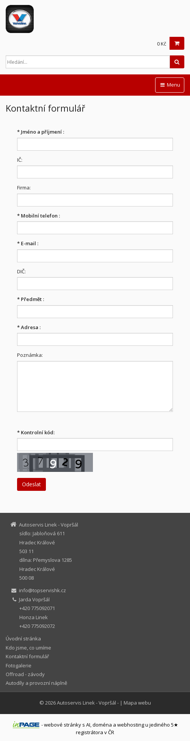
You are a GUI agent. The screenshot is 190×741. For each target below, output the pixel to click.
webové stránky (62, 724)
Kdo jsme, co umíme (28, 647)
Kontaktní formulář (27, 656)
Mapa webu (137, 702)
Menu (169, 84)
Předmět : (30, 299)
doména (102, 724)
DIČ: (21, 271)
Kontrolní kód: (36, 432)
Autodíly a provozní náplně (36, 683)
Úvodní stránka (23, 638)
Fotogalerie (18, 665)
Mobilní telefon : (38, 215)
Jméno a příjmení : (40, 131)
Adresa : (29, 327)
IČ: (19, 159)
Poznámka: (30, 355)
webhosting (130, 724)
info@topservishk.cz (42, 590)
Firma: (24, 187)
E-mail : (27, 243)
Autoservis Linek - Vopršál (86, 702)
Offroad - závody (25, 674)
